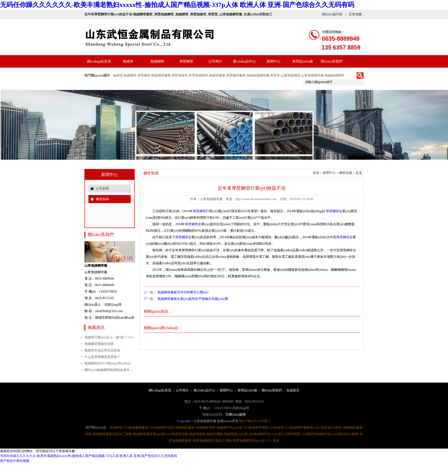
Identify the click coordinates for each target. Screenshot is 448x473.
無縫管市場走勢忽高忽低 (102, 350)
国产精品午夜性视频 (14, 461)
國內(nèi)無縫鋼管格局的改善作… (108, 370)
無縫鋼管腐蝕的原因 (99, 344)
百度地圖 (355, 14)
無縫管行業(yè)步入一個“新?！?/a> (109, 337)
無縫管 (128, 61)
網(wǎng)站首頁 (99, 61)
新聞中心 (274, 61)
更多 (276, 440)
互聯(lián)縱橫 (235, 414)
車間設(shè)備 (302, 61)
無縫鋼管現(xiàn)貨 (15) (271, 434)
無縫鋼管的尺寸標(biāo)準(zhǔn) (107, 363)
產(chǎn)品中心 (244, 61)
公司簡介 (215, 61)
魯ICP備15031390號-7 (254, 421)
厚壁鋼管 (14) (297, 434)
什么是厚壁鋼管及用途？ (102, 357)
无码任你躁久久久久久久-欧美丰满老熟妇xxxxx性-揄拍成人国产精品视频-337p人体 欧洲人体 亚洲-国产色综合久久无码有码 (177, 4)
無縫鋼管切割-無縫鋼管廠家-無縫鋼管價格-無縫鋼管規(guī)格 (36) (202, 427)
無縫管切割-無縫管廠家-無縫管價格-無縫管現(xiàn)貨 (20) (213, 434)
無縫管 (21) (282, 427)
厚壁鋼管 (186, 61)
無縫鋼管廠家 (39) (142, 427)
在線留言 (292, 390)
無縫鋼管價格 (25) (261, 427)
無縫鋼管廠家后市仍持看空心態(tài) (182, 292)
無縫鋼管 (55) (119, 427)
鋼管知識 (102, 199)
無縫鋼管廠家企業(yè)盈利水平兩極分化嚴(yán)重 (192, 299)
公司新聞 (102, 188)
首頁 (316, 173)
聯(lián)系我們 (331, 61)
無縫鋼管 (157, 61)
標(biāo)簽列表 (332, 14)
